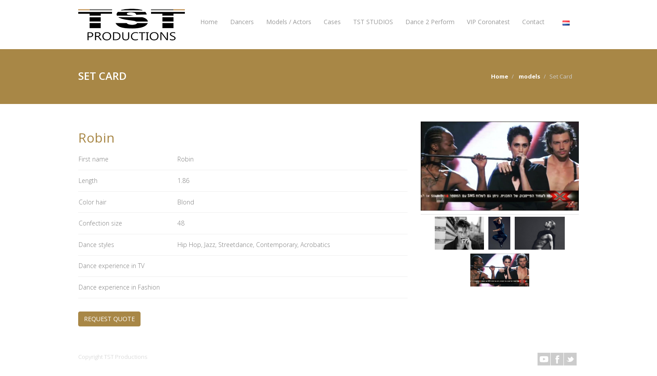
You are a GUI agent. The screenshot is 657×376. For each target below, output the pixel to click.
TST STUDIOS (373, 22)
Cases (332, 22)
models (529, 76)
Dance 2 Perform (430, 22)
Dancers (242, 22)
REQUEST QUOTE (109, 319)
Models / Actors (288, 22)
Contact (533, 22)
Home (209, 22)
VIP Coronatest (488, 22)
